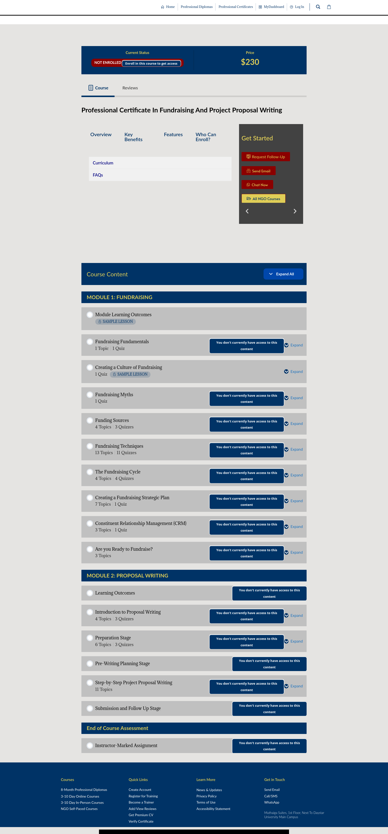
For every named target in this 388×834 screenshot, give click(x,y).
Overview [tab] (101, 134)
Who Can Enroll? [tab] (205, 136)
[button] (247, 211)
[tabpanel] (194, 176)
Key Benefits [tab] (133, 136)
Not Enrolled (108, 62)
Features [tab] (173, 134)
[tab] (98, 87)
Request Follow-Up (265, 156)
